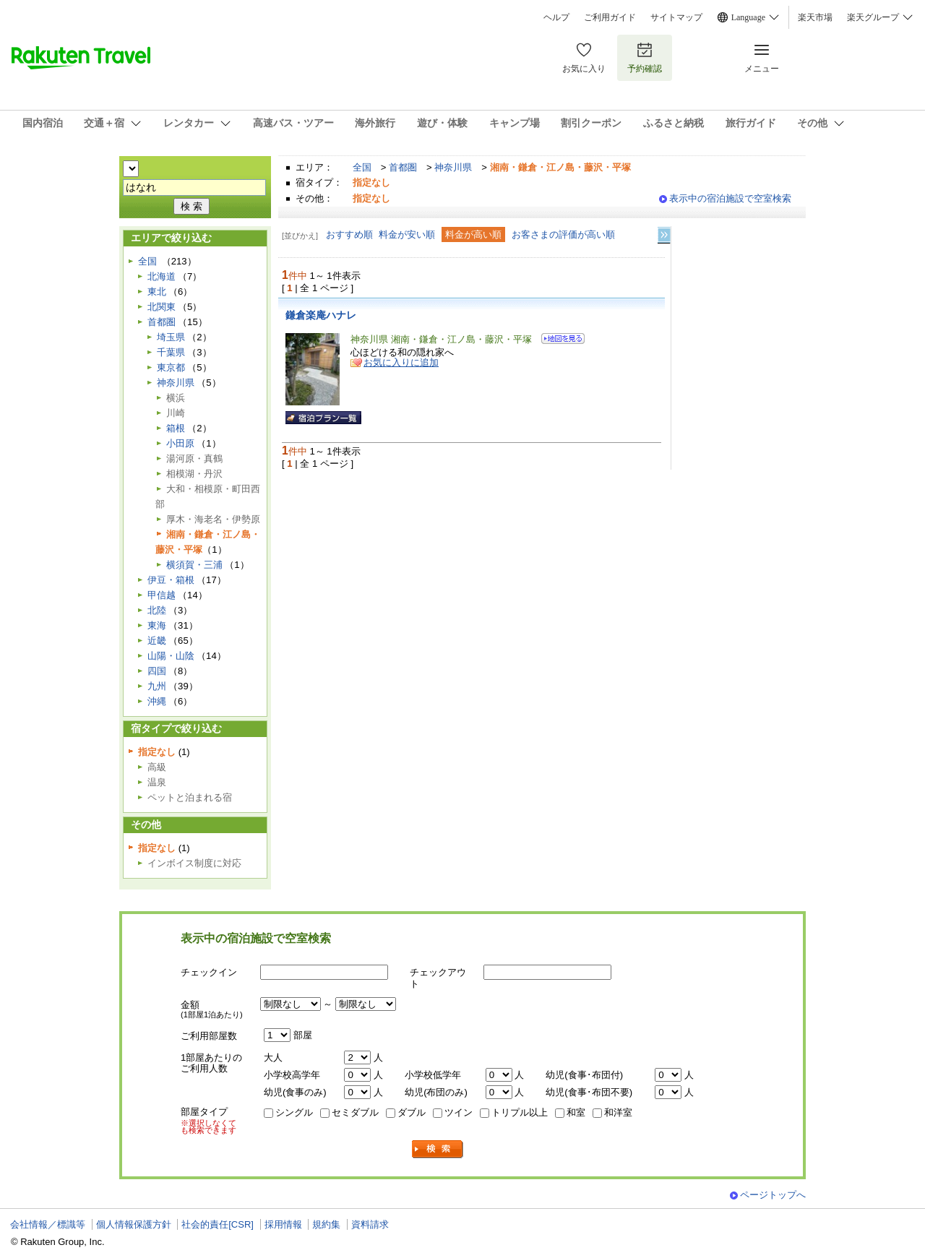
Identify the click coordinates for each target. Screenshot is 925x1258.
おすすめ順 (349, 234)
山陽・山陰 (170, 655)
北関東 (161, 306)
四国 (156, 670)
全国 (362, 167)
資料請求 (370, 1224)
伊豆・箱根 (170, 579)
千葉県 (171, 352)
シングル (294, 1112)
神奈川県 (453, 167)
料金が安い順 (407, 234)
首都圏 (403, 167)
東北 (156, 291)
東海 (156, 625)
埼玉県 (171, 337)
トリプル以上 (519, 1112)
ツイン (458, 1112)
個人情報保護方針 (133, 1224)
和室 (576, 1112)
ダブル (411, 1112)
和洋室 (618, 1112)
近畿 (156, 640)
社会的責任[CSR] (217, 1224)
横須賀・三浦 (194, 564)
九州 (156, 686)
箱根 (175, 428)
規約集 (326, 1224)
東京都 (171, 367)
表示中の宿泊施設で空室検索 (730, 198)
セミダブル (355, 1112)
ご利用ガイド (610, 17)
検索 (438, 1149)
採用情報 (283, 1224)
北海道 (161, 276)
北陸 (156, 610)
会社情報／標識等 (47, 1224)
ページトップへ (773, 1194)
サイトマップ (676, 17)
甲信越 (161, 595)
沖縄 (156, 701)
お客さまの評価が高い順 (563, 234)
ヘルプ (556, 17)
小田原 (180, 443)
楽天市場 (815, 17)
